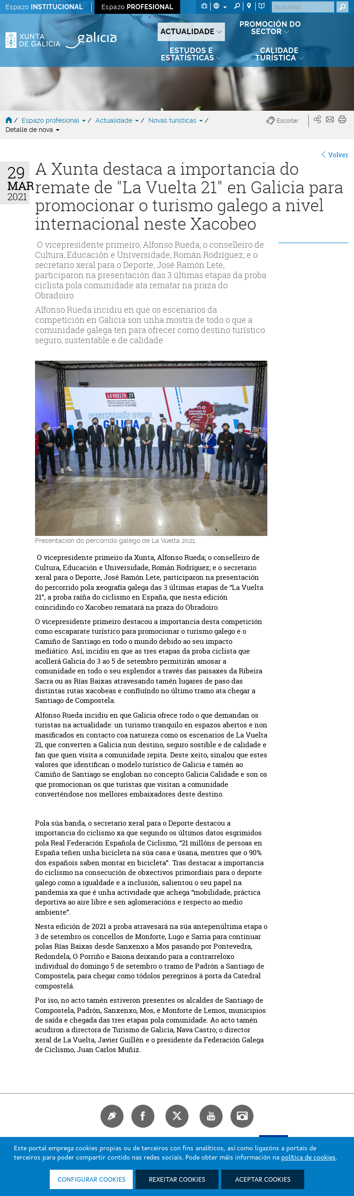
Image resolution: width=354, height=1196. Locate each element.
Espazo (44, 7)
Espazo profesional (55, 120)
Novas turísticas (176, 120)
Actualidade (118, 120)
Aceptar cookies (262, 1180)
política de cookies (308, 1157)
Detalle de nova (32, 129)
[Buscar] (303, 6)
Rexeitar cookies (177, 1180)
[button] (287, 121)
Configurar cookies (91, 1180)
